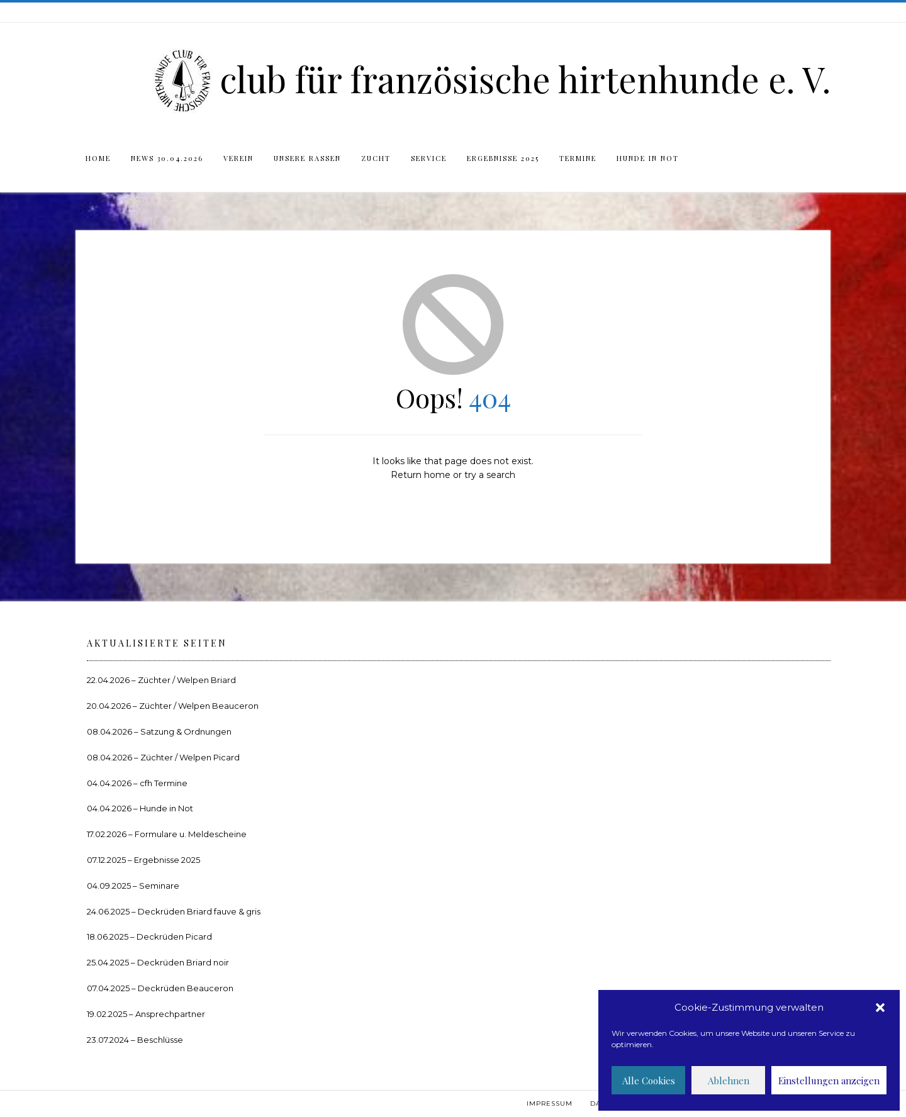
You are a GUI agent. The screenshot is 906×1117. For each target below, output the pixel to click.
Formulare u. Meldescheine (191, 834)
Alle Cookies (648, 1080)
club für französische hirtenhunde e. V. (525, 78)
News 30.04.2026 (167, 158)
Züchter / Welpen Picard (190, 757)
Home (98, 158)
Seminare (159, 886)
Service (429, 158)
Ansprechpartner (170, 1014)
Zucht (376, 158)
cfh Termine (163, 783)
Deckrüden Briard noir (183, 962)
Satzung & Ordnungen (186, 731)
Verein (238, 158)
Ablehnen (728, 1080)
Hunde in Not (648, 158)
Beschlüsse (160, 1040)
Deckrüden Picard (174, 936)
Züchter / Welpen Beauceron (199, 706)
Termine (577, 158)
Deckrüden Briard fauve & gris (199, 911)
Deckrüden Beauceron (185, 988)
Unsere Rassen (307, 158)
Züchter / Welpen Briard (187, 680)
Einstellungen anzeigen (829, 1080)
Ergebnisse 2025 (503, 158)
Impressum (550, 1103)
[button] (880, 1007)
